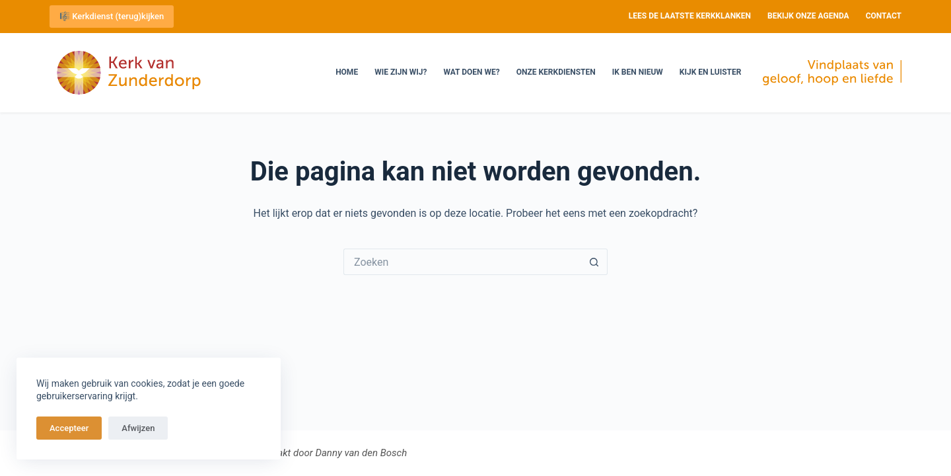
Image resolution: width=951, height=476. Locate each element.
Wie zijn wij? (400, 72)
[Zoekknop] (594, 262)
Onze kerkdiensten (556, 72)
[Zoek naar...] (462, 262)
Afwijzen (138, 428)
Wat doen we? (472, 72)
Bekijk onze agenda (808, 15)
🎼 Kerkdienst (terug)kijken (111, 16)
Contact (883, 15)
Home (346, 72)
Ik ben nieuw (637, 72)
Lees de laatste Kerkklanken (690, 15)
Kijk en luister (711, 72)
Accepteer (69, 428)
